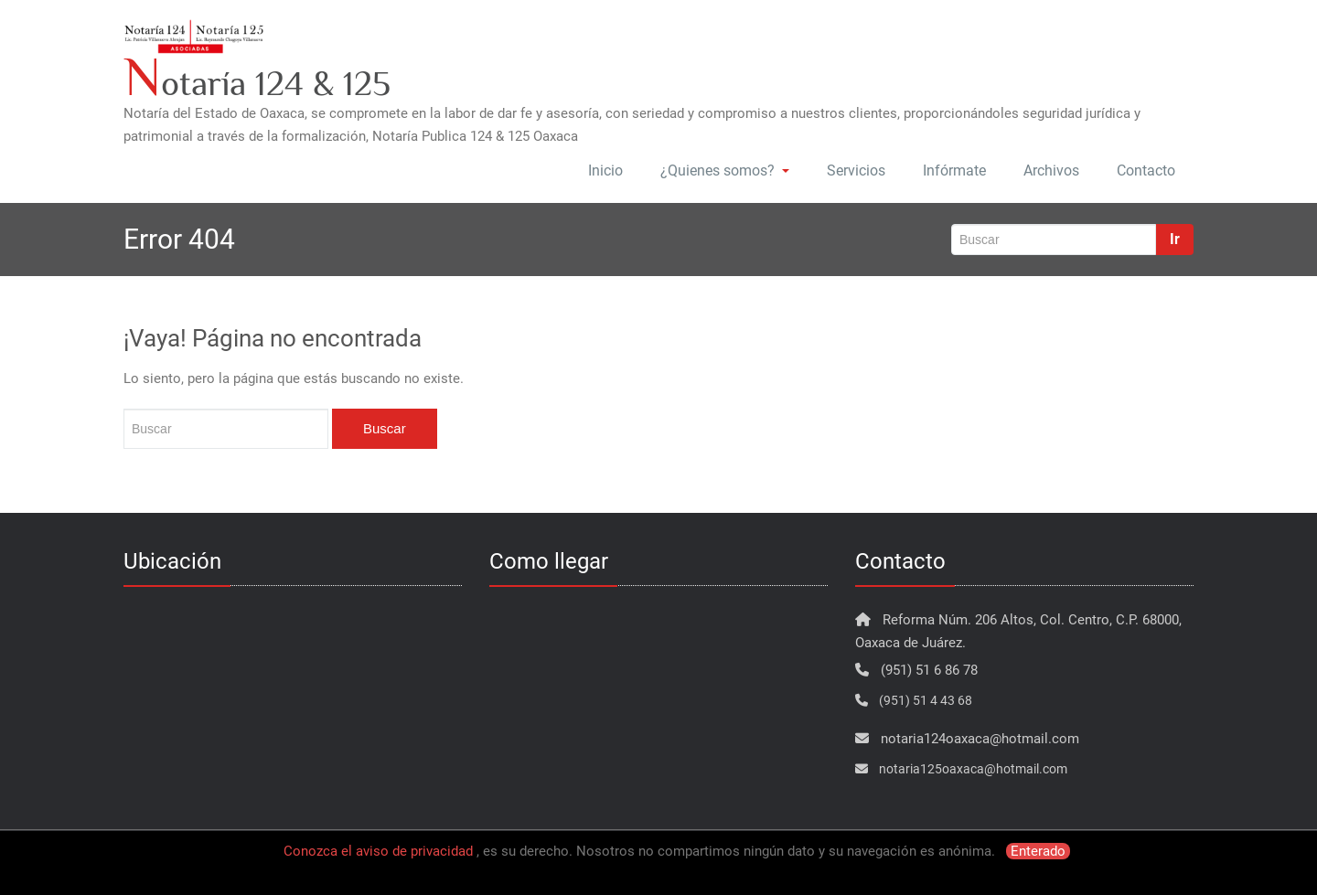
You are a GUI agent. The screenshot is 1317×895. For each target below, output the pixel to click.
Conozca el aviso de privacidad (378, 851)
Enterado (1038, 851)
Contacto (1146, 170)
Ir (1175, 239)
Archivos (1051, 170)
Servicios (856, 170)
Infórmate (954, 170)
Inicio (605, 170)
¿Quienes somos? (724, 170)
